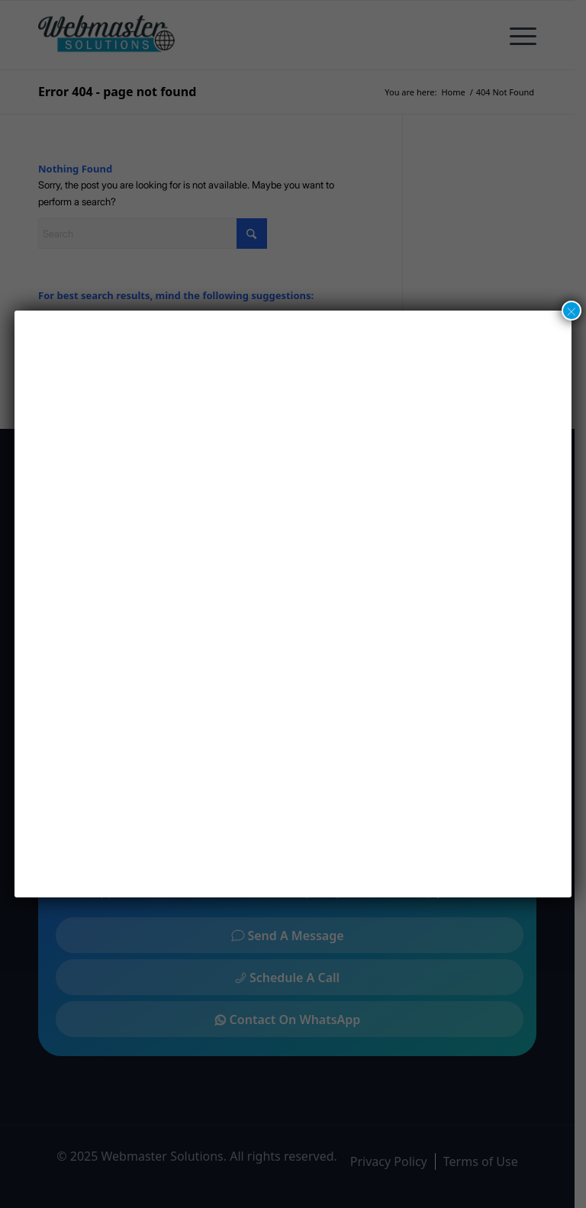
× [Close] (571, 311)
